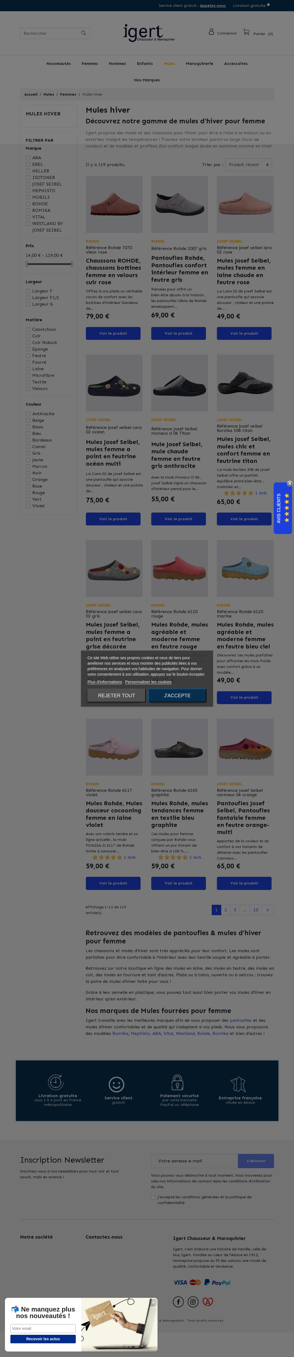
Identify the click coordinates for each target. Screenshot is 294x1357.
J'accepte (177, 695)
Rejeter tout (116, 695)
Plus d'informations (105, 681)
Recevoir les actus (32, 1339)
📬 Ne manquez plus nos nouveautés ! (32, 1309)
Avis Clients (278, 508)
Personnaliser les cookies (148, 681)
